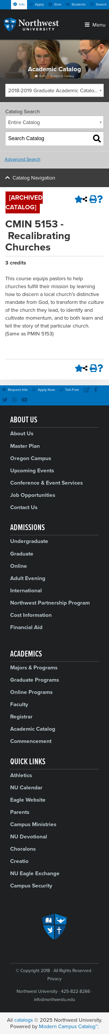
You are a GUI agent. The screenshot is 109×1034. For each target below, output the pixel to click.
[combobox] (54, 90)
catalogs (23, 1020)
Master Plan (25, 446)
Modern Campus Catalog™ (68, 1026)
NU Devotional (28, 836)
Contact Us (23, 507)
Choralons (23, 849)
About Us (21, 433)
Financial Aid (26, 627)
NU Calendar (26, 787)
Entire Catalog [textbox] (24, 122)
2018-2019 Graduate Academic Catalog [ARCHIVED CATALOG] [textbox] (55, 90)
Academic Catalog (62, 76)
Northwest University (37, 991)
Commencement (30, 741)
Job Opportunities (32, 495)
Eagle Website (28, 800)
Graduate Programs (34, 680)
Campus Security (31, 885)
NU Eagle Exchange (35, 873)
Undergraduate (29, 541)
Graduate (21, 554)
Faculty (19, 704)
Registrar (21, 716)
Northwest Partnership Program (50, 603)
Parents (19, 812)
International (26, 590)
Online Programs (31, 692)
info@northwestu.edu (54, 999)
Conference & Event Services (46, 483)
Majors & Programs (34, 667)
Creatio (19, 861)
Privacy (54, 978)
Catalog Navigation (33, 178)
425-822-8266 (75, 991)
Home (41, 76)
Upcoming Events (32, 470)
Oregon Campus (30, 458)
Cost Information (31, 615)
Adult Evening (27, 578)
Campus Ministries (33, 824)
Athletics (21, 775)
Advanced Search (22, 159)
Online (18, 566)
